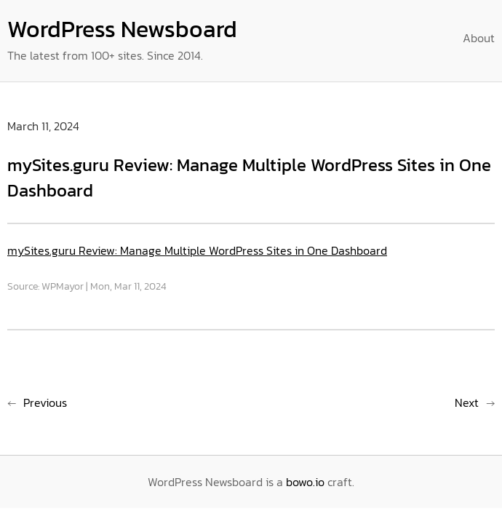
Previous (45, 402)
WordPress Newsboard (122, 29)
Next (467, 402)
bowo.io (305, 482)
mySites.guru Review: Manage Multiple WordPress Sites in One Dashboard (197, 250)
